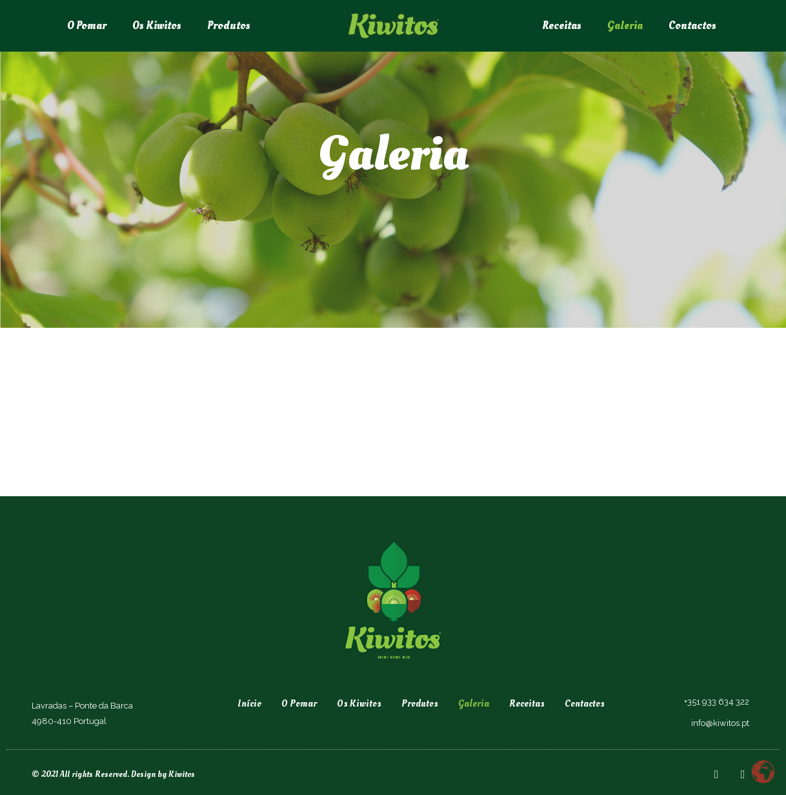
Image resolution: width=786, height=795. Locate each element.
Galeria (625, 25)
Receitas (561, 25)
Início (249, 703)
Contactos (692, 25)
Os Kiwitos (156, 25)
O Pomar (86, 25)
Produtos (228, 25)
